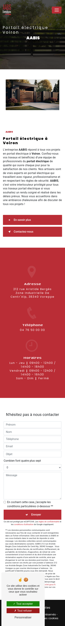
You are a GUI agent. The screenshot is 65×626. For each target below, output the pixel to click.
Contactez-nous (20, 231)
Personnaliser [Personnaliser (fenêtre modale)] (23, 617)
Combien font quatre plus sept (22, 455)
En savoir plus (19, 220)
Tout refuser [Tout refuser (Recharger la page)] (23, 610)
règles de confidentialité (49, 516)
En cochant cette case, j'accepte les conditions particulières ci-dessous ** (30, 499)
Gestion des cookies (45, 618)
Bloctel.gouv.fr (49, 579)
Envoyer (36, 509)
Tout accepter (23, 603)
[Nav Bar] (57, 10)
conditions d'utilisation (23, 519)
